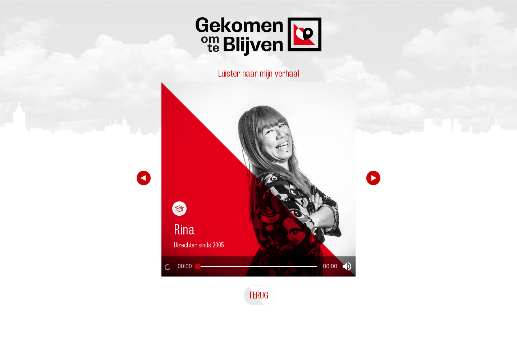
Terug (258, 295)
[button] (347, 266)
